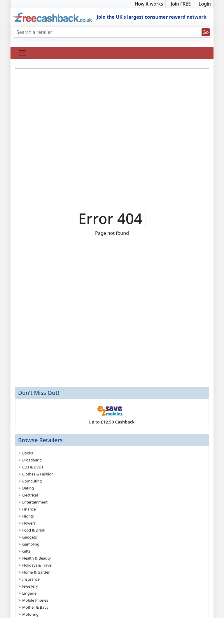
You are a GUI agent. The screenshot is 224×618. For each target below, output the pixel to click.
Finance (29, 509)
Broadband (32, 460)
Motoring (30, 614)
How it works (149, 4)
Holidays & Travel (37, 565)
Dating (28, 488)
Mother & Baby (35, 607)
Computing (32, 481)
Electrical (30, 495)
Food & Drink (33, 530)
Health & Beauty (36, 558)
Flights (28, 516)
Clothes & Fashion (38, 474)
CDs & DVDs (32, 467)
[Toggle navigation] (22, 53)
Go (205, 32)
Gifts (26, 551)
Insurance (31, 579)
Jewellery (30, 586)
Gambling (30, 544)
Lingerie (29, 593)
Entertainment (35, 502)
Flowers (29, 523)
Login (205, 4)
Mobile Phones (35, 600)
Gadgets (29, 537)
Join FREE (181, 4)
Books (27, 453)
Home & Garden (36, 572)
